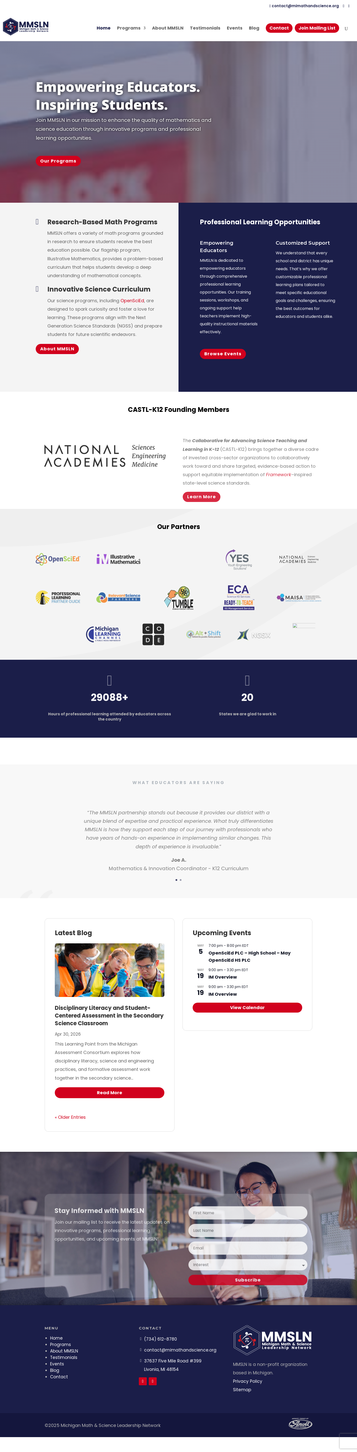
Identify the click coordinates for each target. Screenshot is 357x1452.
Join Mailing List (316, 28)
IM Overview (222, 977)
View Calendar (247, 1007)
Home (104, 28)
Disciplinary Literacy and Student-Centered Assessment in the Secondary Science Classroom (109, 1015)
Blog (254, 28)
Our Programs (58, 161)
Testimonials (205, 28)
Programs (129, 28)
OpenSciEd (132, 300)
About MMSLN (167, 28)
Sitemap (242, 1390)
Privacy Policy (247, 1381)
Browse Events (222, 354)
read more (109, 1092)
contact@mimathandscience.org (180, 1350)
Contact (279, 28)
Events (234, 28)
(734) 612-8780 (160, 1339)
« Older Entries (70, 1117)
